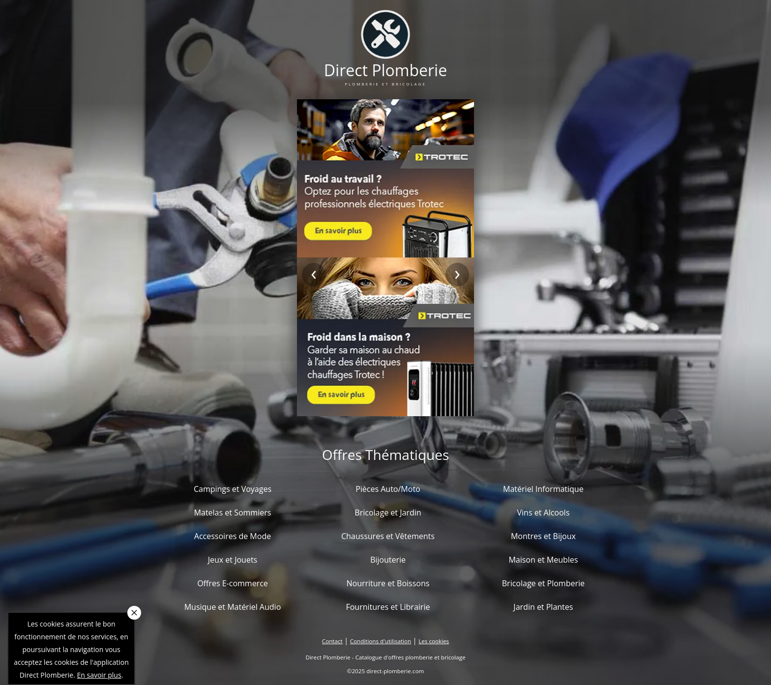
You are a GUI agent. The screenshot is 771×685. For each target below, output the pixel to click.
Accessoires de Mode (232, 536)
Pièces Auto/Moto (388, 489)
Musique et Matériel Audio (232, 606)
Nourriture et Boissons (387, 583)
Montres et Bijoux (543, 536)
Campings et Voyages (232, 489)
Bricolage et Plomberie (543, 583)
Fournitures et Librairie (388, 606)
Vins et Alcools (543, 512)
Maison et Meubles (543, 559)
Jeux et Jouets (233, 559)
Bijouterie (388, 559)
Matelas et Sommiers (232, 512)
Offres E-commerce (232, 583)
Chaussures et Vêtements (388, 536)
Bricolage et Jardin (388, 512)
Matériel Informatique (543, 489)
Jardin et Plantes (543, 606)
